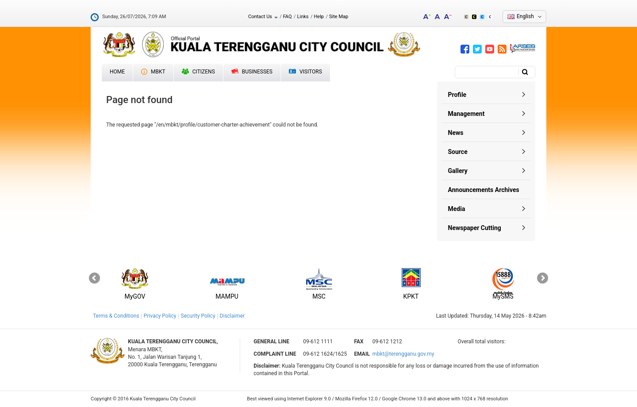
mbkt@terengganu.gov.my (403, 354)
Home (117, 72)
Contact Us (263, 16)
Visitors (305, 72)
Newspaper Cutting (474, 227)
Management (466, 113)
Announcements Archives (483, 189)
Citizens (198, 72)
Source (458, 151)
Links (303, 16)
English (525, 16)
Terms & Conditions (116, 316)
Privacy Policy (160, 316)
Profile (457, 94)
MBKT (153, 72)
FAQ (287, 16)
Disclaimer (232, 316)
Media (456, 208)
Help (319, 16)
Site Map (338, 16)
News (456, 132)
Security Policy (198, 316)
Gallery (458, 170)
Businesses (251, 72)
